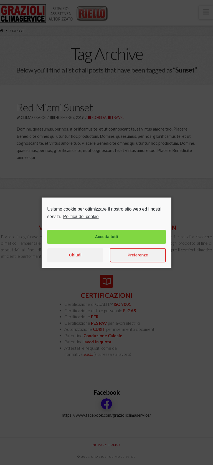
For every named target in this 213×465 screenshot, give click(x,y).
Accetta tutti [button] (106, 242)
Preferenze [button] (138, 260)
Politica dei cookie (81, 222)
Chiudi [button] (75, 260)
